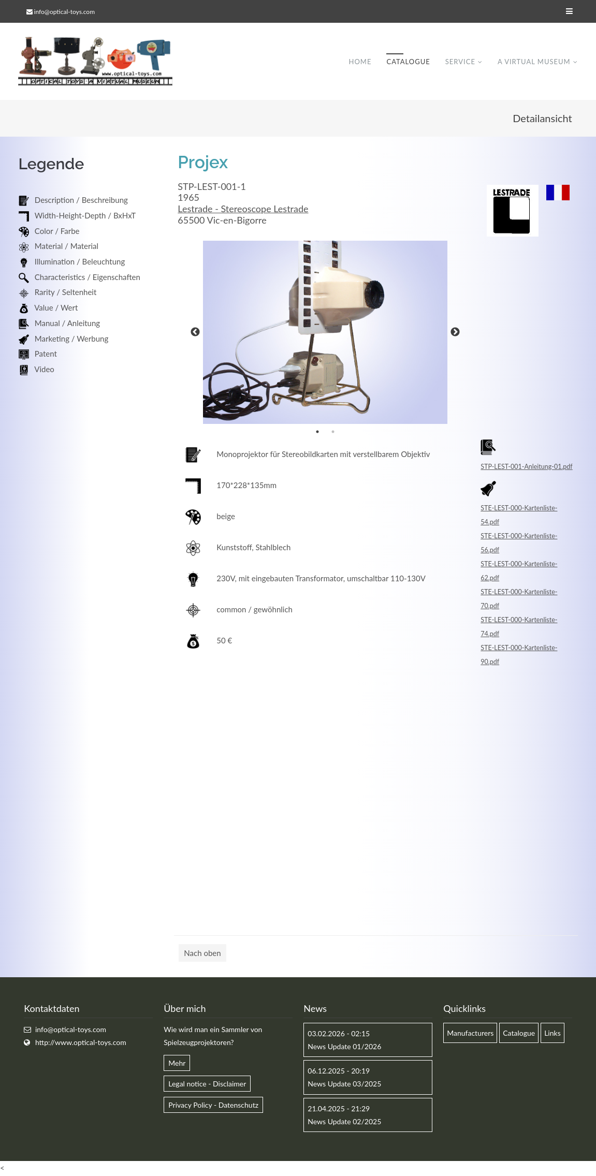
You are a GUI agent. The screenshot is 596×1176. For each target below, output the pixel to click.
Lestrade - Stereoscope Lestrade (243, 209)
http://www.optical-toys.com (80, 1042)
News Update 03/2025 (344, 1084)
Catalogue (408, 61)
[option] (325, 332)
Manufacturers (470, 1033)
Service (460, 61)
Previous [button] (195, 333)
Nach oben (202, 953)
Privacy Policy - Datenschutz (213, 1105)
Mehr (176, 1063)
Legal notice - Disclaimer (207, 1084)
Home (359, 61)
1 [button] (317, 432)
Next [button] (455, 333)
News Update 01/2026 (344, 1046)
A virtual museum (534, 61)
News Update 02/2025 (344, 1122)
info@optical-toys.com (64, 12)
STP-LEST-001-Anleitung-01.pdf (526, 467)
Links (552, 1033)
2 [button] (333, 432)
